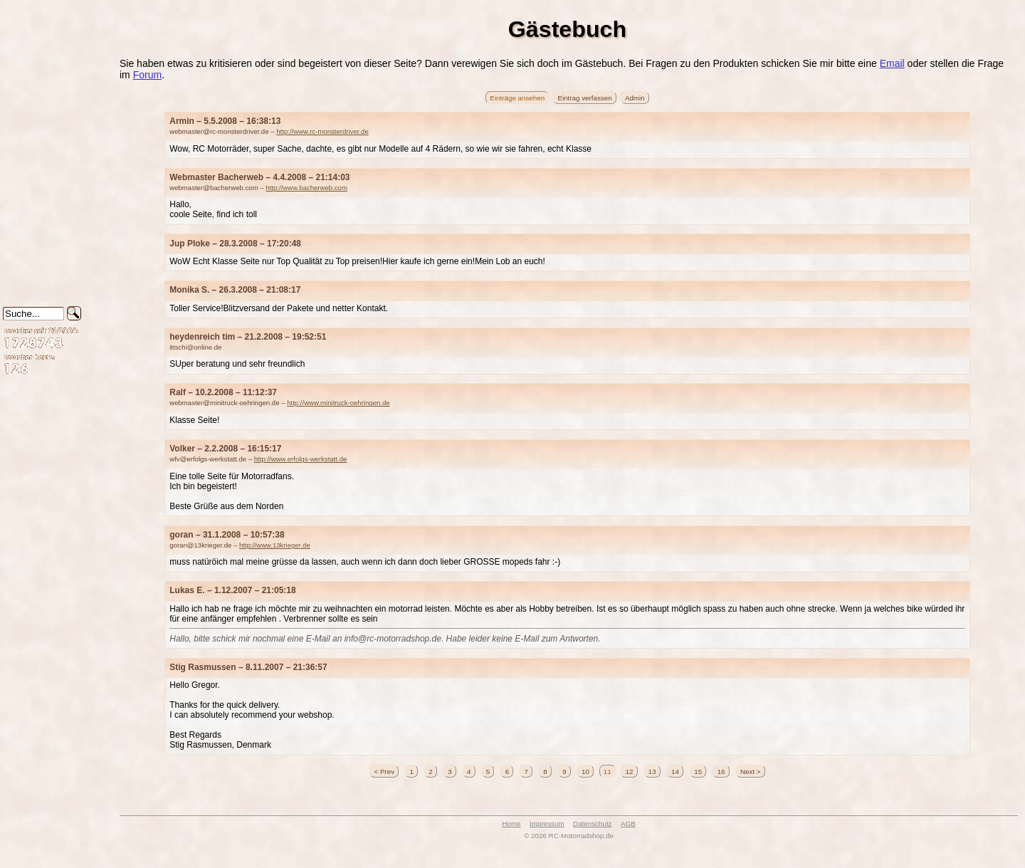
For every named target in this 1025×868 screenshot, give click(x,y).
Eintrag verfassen (584, 97)
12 (629, 771)
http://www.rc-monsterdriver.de (322, 131)
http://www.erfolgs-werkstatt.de (300, 459)
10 (585, 771)
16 (721, 771)
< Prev (384, 771)
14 (675, 771)
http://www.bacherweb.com (306, 188)
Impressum (547, 823)
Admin (635, 97)
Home (511, 823)
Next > (750, 771)
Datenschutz (592, 823)
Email (892, 63)
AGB (628, 823)
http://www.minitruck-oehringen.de (338, 403)
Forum (147, 74)
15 (698, 771)
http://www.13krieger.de (274, 545)
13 (652, 771)
